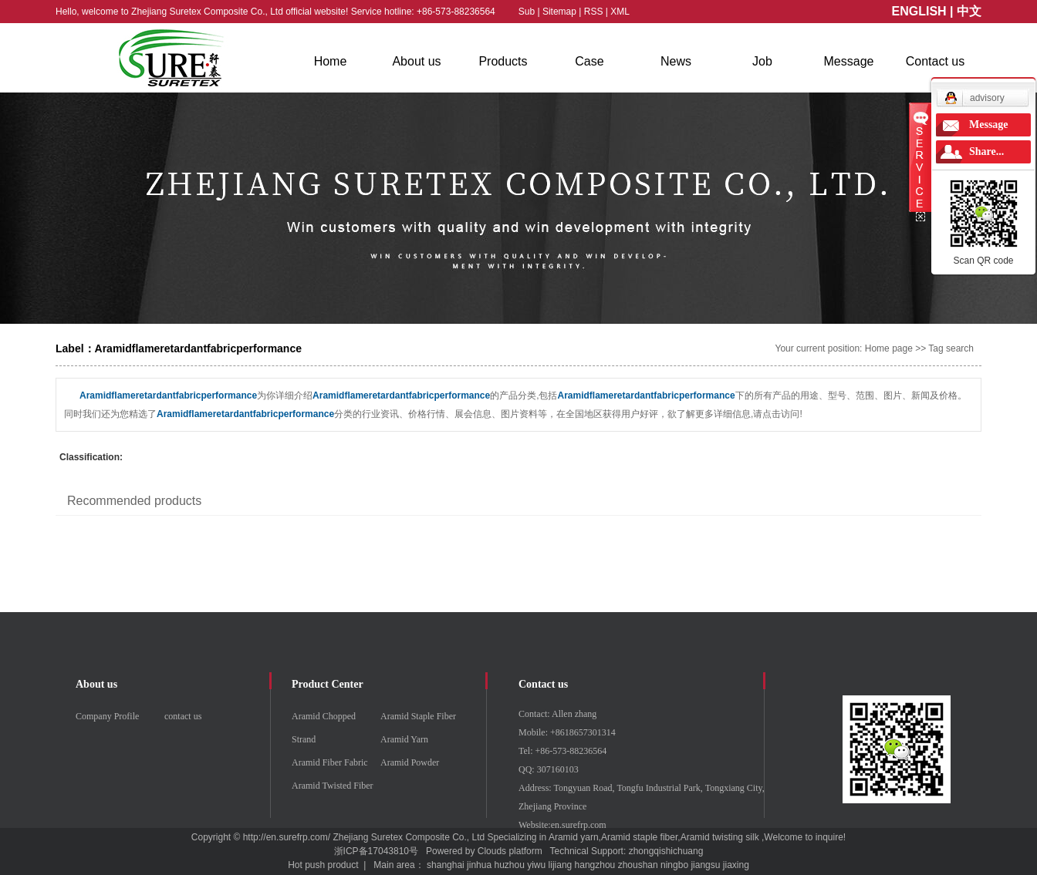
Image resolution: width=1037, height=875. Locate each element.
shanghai (445, 865)
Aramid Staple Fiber (418, 716)
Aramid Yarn (404, 739)
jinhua (479, 865)
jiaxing (736, 865)
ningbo (674, 865)
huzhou (509, 865)
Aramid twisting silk (720, 837)
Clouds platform (510, 851)
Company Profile (107, 716)
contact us (182, 716)
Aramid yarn (574, 837)
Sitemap (560, 11)
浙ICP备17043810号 (376, 851)
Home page (889, 348)
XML (620, 11)
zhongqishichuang (666, 851)
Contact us (935, 61)
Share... (986, 151)
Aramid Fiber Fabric (330, 762)
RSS (593, 11)
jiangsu (705, 865)
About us (416, 61)
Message (849, 61)
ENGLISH (919, 11)
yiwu (536, 865)
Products (502, 61)
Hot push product (323, 865)
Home (330, 61)
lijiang (561, 865)
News (675, 61)
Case (589, 61)
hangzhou (595, 865)
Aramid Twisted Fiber (332, 785)
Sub (526, 11)
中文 (969, 11)
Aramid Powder (409, 762)
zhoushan (638, 865)
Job (762, 61)
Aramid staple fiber (639, 837)
